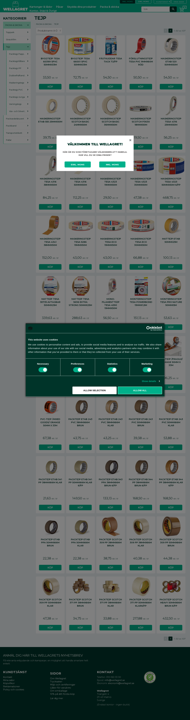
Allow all (140, 390)
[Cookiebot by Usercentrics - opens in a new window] (148, 328)
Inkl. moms (112, 164)
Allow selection (94, 390)
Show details (149, 381)
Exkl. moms (77, 164)
